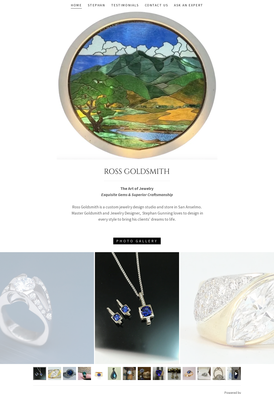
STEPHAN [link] (96, 5)
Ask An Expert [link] (188, 5)
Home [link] (76, 5)
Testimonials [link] (125, 5)
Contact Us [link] (156, 5)
